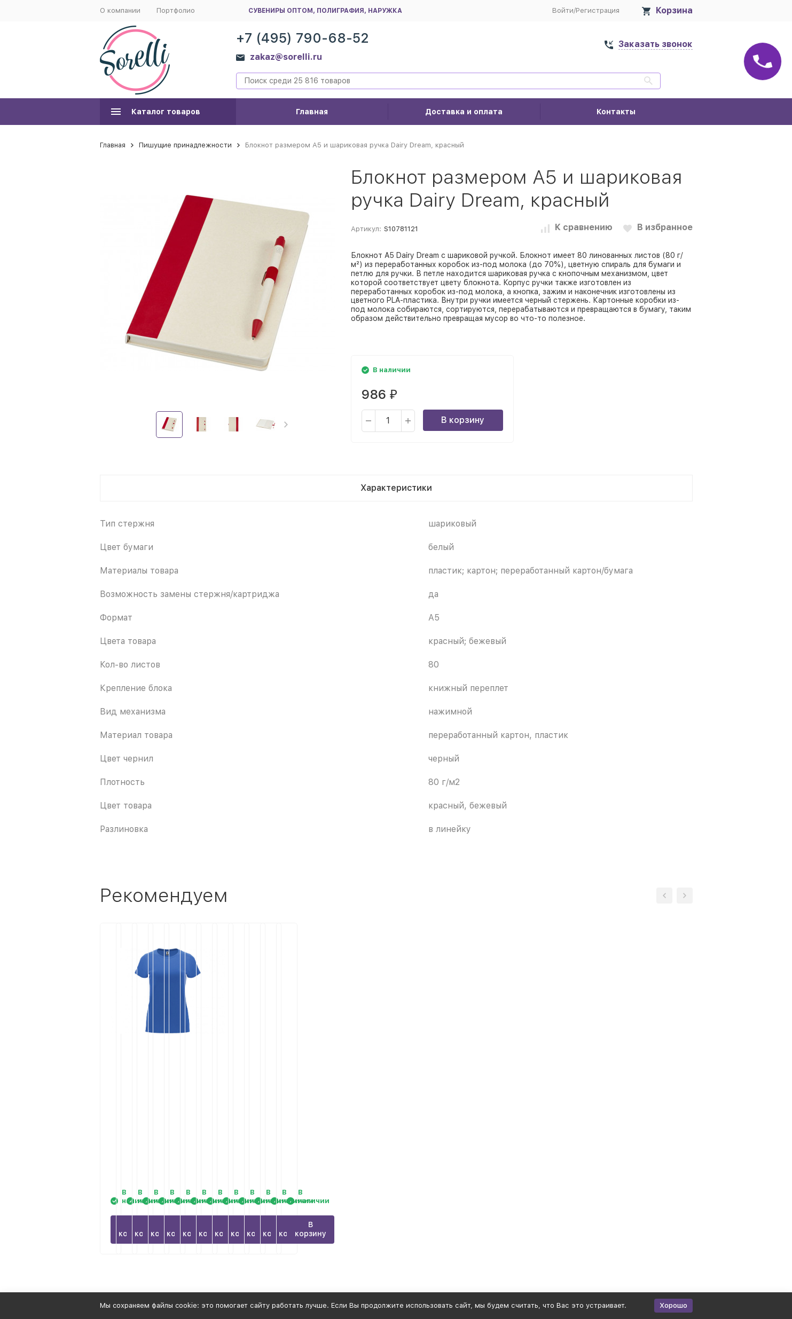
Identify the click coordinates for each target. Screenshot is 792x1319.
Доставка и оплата (464, 111)
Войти (563, 10)
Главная (312, 111)
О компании (120, 10)
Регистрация (598, 10)
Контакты (616, 111)
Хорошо (673, 1305)
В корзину (462, 420)
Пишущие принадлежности (185, 145)
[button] (286, 424)
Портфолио (175, 10)
